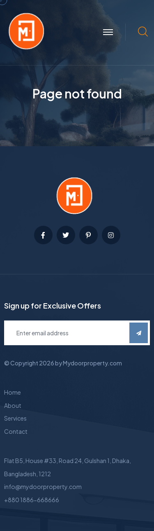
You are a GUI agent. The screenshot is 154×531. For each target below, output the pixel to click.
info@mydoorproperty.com (43, 486)
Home (12, 392)
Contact (16, 431)
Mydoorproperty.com (92, 363)
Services (15, 418)
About (12, 405)
